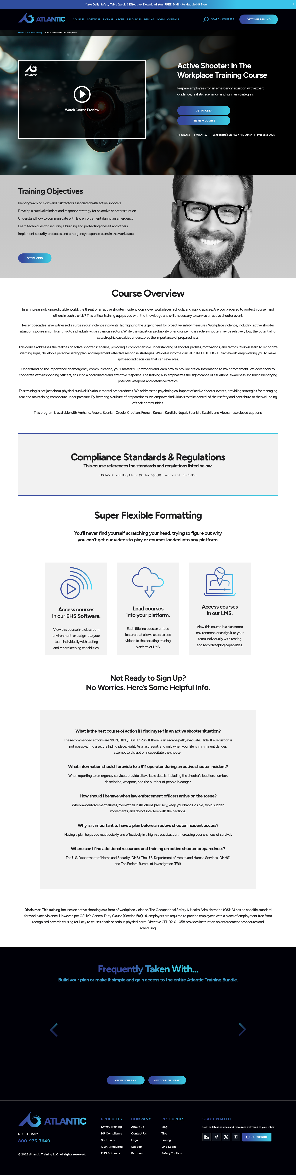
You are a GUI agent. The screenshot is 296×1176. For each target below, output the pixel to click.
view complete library (171, 1080)
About (120, 19)
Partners (137, 1154)
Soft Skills (108, 1141)
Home (21, 32)
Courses (78, 19)
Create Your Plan (120, 1080)
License (108, 19)
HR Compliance (111, 1134)
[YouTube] (236, 1138)
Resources (134, 19)
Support (136, 1147)
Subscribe (257, 1138)
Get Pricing (197, 110)
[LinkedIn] (206, 1138)
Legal (135, 1141)
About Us (137, 1128)
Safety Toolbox (171, 1154)
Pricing (166, 1141)
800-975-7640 (34, 1141)
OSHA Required (112, 1147)
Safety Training (111, 1128)
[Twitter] (226, 1138)
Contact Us (139, 1134)
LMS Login (168, 1147)
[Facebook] (216, 1138)
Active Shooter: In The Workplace (60, 32)
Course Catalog (34, 32)
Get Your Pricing (259, 19)
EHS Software (110, 1154)
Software (93, 19)
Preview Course (240, 110)
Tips (164, 1134)
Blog (164, 1128)
